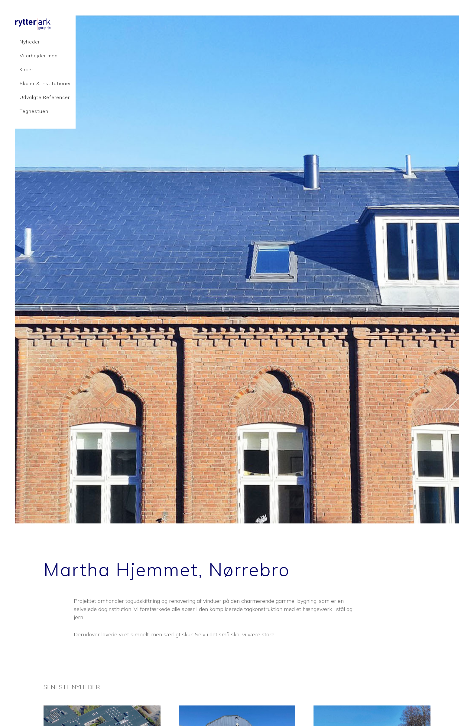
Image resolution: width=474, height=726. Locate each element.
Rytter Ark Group (60, 24)
